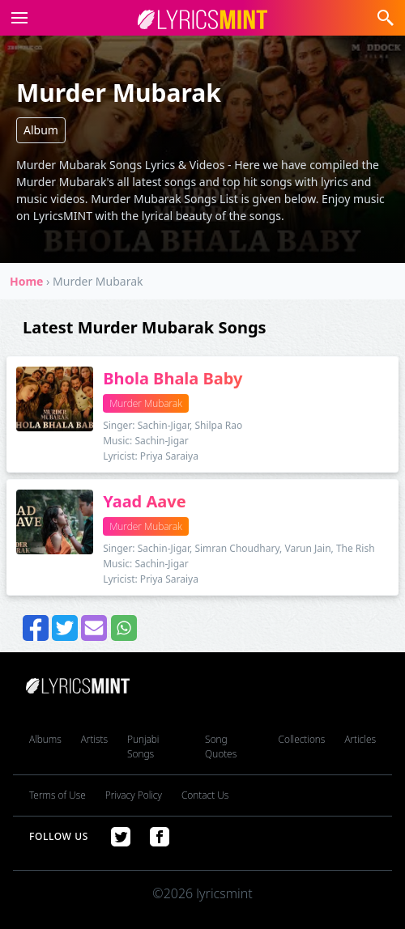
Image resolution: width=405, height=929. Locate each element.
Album (40, 130)
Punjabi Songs (143, 746)
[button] (16, 18)
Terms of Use (57, 795)
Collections (302, 739)
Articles (360, 739)
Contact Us (204, 795)
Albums (45, 739)
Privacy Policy (133, 795)
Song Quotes (221, 746)
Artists (94, 739)
